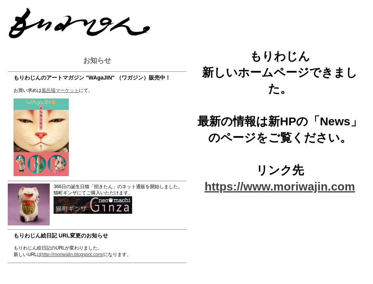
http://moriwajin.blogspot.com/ (72, 254)
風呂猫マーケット (60, 90)
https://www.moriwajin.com (279, 186)
